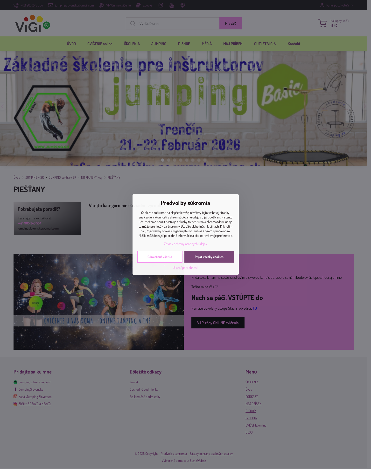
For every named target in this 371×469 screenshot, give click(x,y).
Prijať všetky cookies (209, 257)
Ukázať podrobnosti (185, 267)
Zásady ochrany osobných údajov (185, 244)
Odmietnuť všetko (159, 257)
